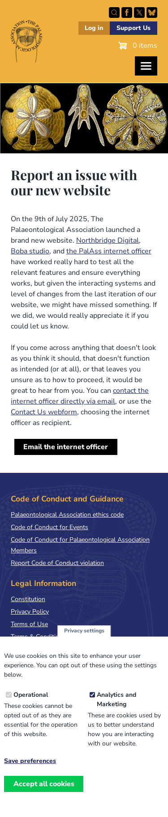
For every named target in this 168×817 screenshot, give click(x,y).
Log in (94, 28)
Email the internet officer (65, 447)
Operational (30, 705)
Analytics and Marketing (116, 710)
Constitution (28, 599)
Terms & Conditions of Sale (49, 636)
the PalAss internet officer (108, 251)
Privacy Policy (30, 611)
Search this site (114, 12)
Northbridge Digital (107, 240)
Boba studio (30, 251)
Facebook (126, 12)
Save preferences (30, 771)
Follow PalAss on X (139, 12)
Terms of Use (29, 624)
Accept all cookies (43, 794)
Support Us (133, 28)
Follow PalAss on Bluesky (151, 12)
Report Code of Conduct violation (57, 563)
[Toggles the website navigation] (146, 66)
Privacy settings (84, 640)
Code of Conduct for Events (49, 527)
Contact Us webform (44, 412)
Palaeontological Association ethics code (67, 514)
